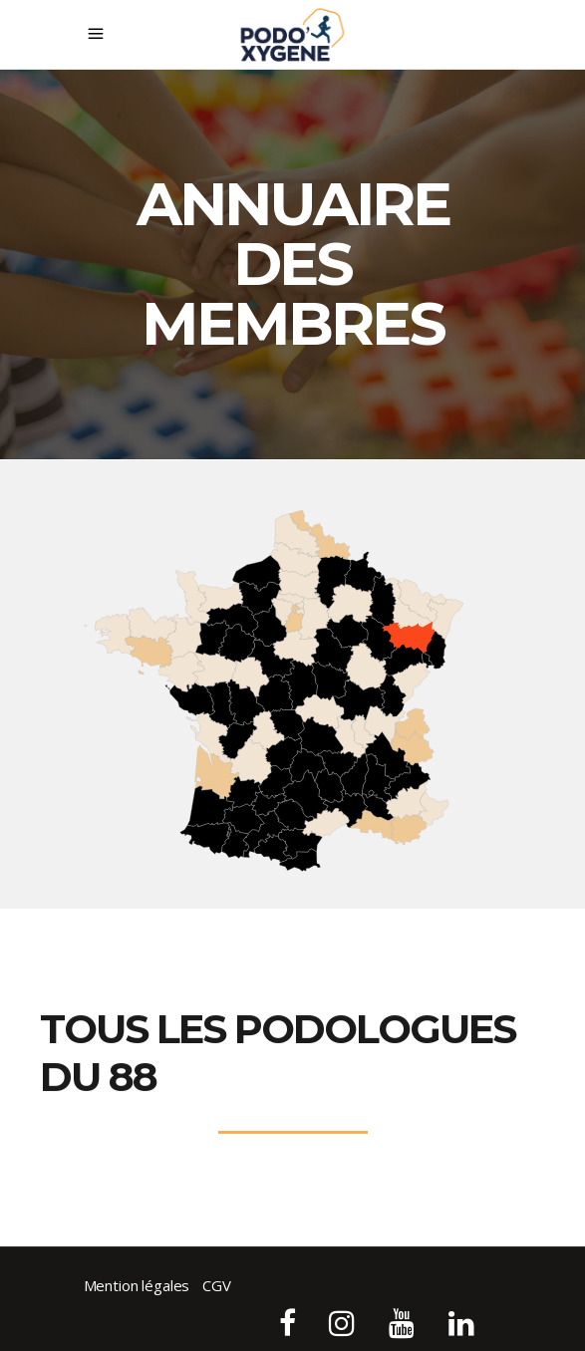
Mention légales (137, 1285)
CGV (216, 1285)
